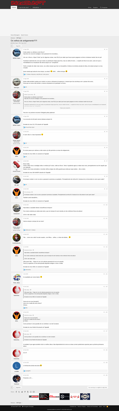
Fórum (14, 7)
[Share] (105, 49)
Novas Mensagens (15, 35)
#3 (106, 91)
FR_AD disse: (27, 192)
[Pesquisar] (103, 7)
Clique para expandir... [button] (65, 108)
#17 (106, 331)
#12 (106, 234)
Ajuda (100, 406)
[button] (30, 7)
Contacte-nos (73, 406)
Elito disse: (27, 289)
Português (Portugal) (27, 406)
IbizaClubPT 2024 (16, 406)
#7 (106, 161)
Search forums (24, 35)
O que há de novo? (23, 7)
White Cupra (15, 43)
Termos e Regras (81, 406)
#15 (106, 286)
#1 (106, 49)
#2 (106, 78)
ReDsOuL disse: (28, 315)
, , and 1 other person (37, 74)
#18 (106, 350)
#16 (106, 312)
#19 (106, 362)
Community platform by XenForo (59, 409)
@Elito (25, 214)
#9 (106, 189)
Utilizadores (36, 7)
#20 (106, 375)
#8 (106, 176)
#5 (106, 131)
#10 (106, 204)
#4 (106, 116)
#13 (106, 246)
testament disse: (28, 250)
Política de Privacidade (92, 406)
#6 (106, 147)
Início (104, 406)
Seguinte (18, 46)
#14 (106, 274)
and (29, 127)
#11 (106, 218)
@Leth (25, 352)
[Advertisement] (59, 21)
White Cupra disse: (28, 94)
